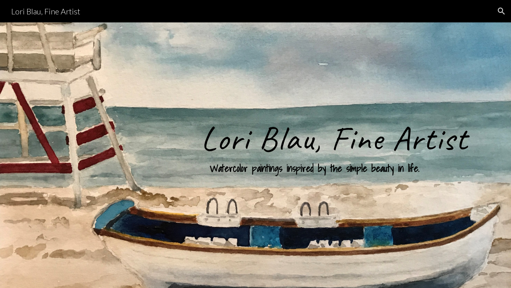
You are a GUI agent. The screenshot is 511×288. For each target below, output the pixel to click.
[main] (334, 155)
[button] (501, 11)
